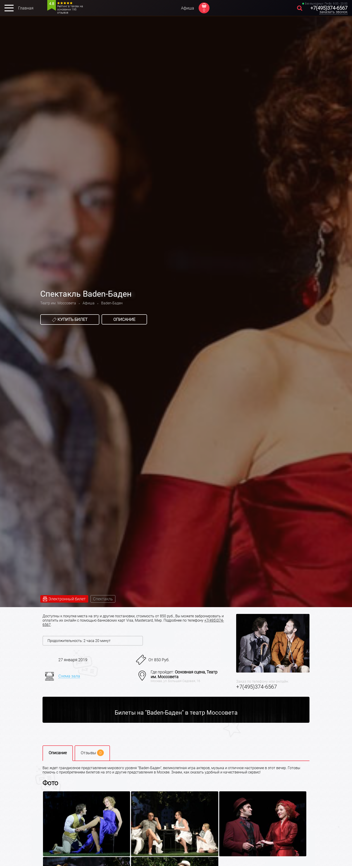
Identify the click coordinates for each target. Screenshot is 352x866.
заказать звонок (333, 12)
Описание (124, 319)
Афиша (187, 8)
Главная (25, 8)
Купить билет (70, 319)
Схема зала (69, 676)
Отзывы (92, 752)
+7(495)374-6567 (328, 8)
